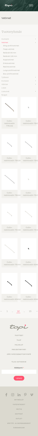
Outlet (19, 418)
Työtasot (5, 77)
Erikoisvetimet (8, 63)
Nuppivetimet (8, 59)
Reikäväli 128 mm (10, 56)
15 (30, 311)
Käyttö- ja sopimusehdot (19, 423)
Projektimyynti (19, 349)
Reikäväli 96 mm (9, 52)
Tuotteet (19, 335)
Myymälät (19, 400)
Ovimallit (5, 39)
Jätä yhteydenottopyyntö (19, 354)
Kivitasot (5, 81)
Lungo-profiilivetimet (11, 70)
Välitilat (5, 84)
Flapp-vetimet (8, 49)
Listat (4, 88)
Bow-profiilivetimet (10, 74)
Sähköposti (19, 368)
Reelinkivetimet (9, 66)
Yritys (19, 409)
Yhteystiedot (19, 404)
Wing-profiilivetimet (11, 45)
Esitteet (19, 414)
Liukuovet (5, 91)
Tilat (19, 340)
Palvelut (19, 345)
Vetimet (5, 42)
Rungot (4, 95)
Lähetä (19, 378)
